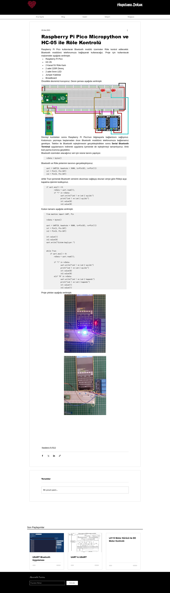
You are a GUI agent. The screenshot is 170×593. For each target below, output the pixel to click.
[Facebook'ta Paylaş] (42, 456)
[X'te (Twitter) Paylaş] (48, 456)
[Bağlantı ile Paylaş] (60, 456)
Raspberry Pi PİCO (49, 448)
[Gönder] (72, 583)
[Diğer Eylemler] (127, 30)
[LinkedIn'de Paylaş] (54, 456)
